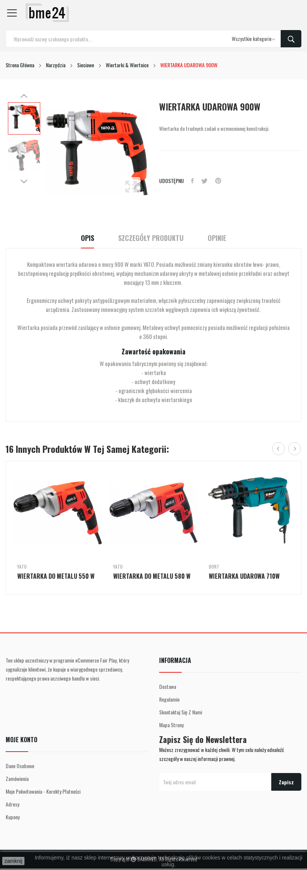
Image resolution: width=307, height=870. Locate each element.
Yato (22, 566)
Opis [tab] (87, 238)
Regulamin (169, 699)
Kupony (13, 817)
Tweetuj (204, 180)
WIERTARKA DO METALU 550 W (55, 576)
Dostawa (167, 686)
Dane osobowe (20, 766)
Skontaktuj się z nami (180, 712)
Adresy (12, 804)
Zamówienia (17, 778)
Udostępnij (192, 180)
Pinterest (218, 180)
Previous (24, 96)
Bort (214, 566)
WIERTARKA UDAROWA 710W (244, 576)
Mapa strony (171, 725)
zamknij (13, 861)
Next (24, 181)
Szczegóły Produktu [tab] (151, 238)
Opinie (217, 238)
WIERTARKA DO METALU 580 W (151, 576)
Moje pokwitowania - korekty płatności (43, 791)
